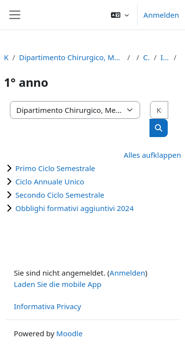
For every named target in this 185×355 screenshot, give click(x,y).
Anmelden (161, 15)
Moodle (69, 333)
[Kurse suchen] (159, 110)
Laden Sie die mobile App (58, 284)
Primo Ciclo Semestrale (55, 168)
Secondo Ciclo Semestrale (59, 195)
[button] (120, 15)
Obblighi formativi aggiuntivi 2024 (74, 208)
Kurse (6, 57)
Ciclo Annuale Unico (49, 181)
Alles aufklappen (152, 155)
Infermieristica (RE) (165, 57)
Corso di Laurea (146, 57)
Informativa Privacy (47, 306)
